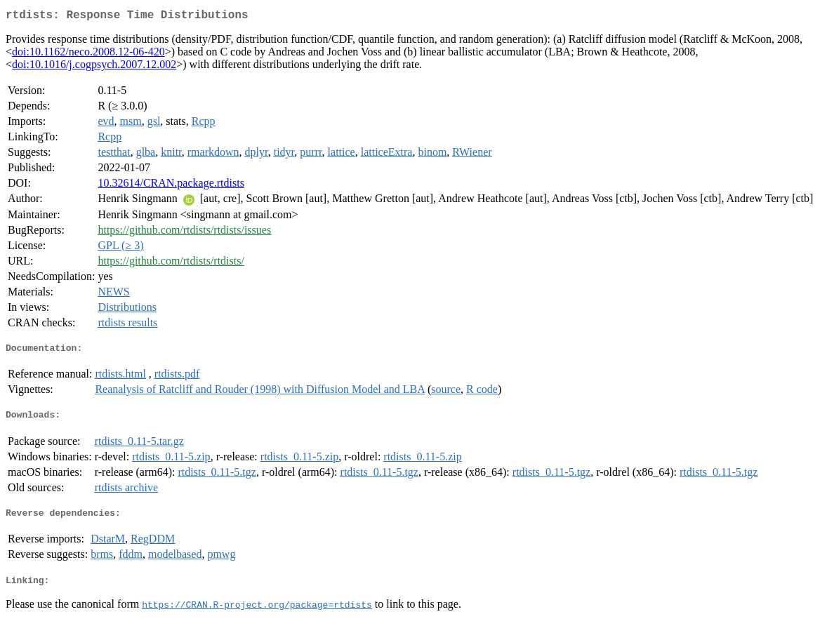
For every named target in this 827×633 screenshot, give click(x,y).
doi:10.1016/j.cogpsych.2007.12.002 (94, 67)
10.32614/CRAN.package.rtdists (171, 186)
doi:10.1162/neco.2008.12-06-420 (88, 54)
